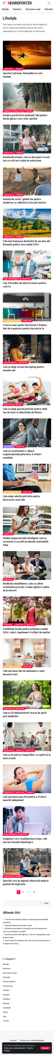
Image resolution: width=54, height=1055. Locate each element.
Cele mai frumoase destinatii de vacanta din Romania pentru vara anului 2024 (26, 242)
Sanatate (7, 1008)
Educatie (8, 708)
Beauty (6, 964)
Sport (19, 69)
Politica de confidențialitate (14, 1048)
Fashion (8, 625)
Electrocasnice (11, 279)
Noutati (31, 625)
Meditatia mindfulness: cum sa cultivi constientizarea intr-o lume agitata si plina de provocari (26, 587)
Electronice (10, 363)
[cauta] (49, 3)
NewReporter (20, 3)
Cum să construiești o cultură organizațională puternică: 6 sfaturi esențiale (22, 454)
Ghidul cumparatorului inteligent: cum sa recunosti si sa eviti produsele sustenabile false (25, 541)
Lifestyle (8, 69)
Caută (46, 903)
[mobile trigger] (5, 3)
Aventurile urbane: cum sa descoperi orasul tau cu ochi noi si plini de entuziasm (26, 158)
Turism (28, 111)
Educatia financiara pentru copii (18, 925)
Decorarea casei (12, 321)
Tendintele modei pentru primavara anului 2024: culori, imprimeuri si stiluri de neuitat (26, 630)
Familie (7, 111)
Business (8, 447)
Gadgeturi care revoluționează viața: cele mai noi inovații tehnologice (25, 840)
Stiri (4, 1016)
